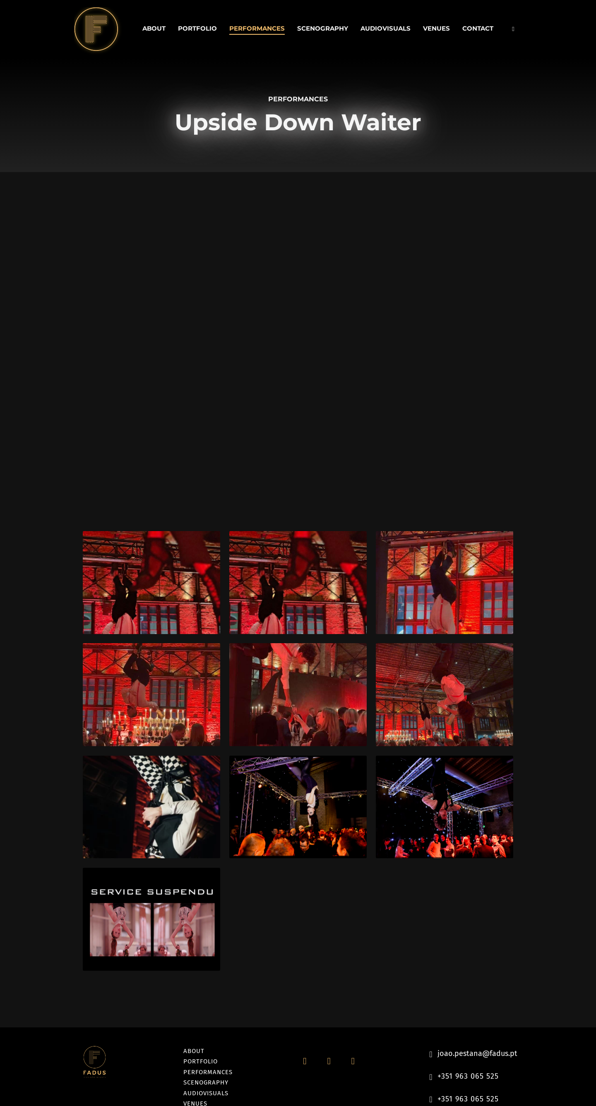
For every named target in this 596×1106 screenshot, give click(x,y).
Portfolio (197, 28)
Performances (257, 28)
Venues (436, 28)
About (154, 28)
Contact (477, 28)
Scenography (322, 28)
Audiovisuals (385, 28)
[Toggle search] (513, 29)
